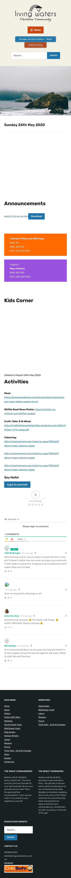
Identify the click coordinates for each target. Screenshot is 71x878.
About (7, 708)
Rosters (7, 756)
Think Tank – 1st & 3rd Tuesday (17, 749)
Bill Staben (10, 644)
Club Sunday (9, 730)
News (6, 752)
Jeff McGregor (12, 551)
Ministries (8, 719)
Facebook (8, 861)
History (7, 712)
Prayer (7, 745)
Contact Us (9, 760)
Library (7, 738)
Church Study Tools (13, 723)
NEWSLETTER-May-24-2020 (16, 216)
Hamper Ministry (11, 734)
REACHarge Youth (12, 727)
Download (37, 216)
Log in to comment (17, 482)
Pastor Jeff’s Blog (12, 715)
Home (7, 704)
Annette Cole (11, 614)
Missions (8, 741)
